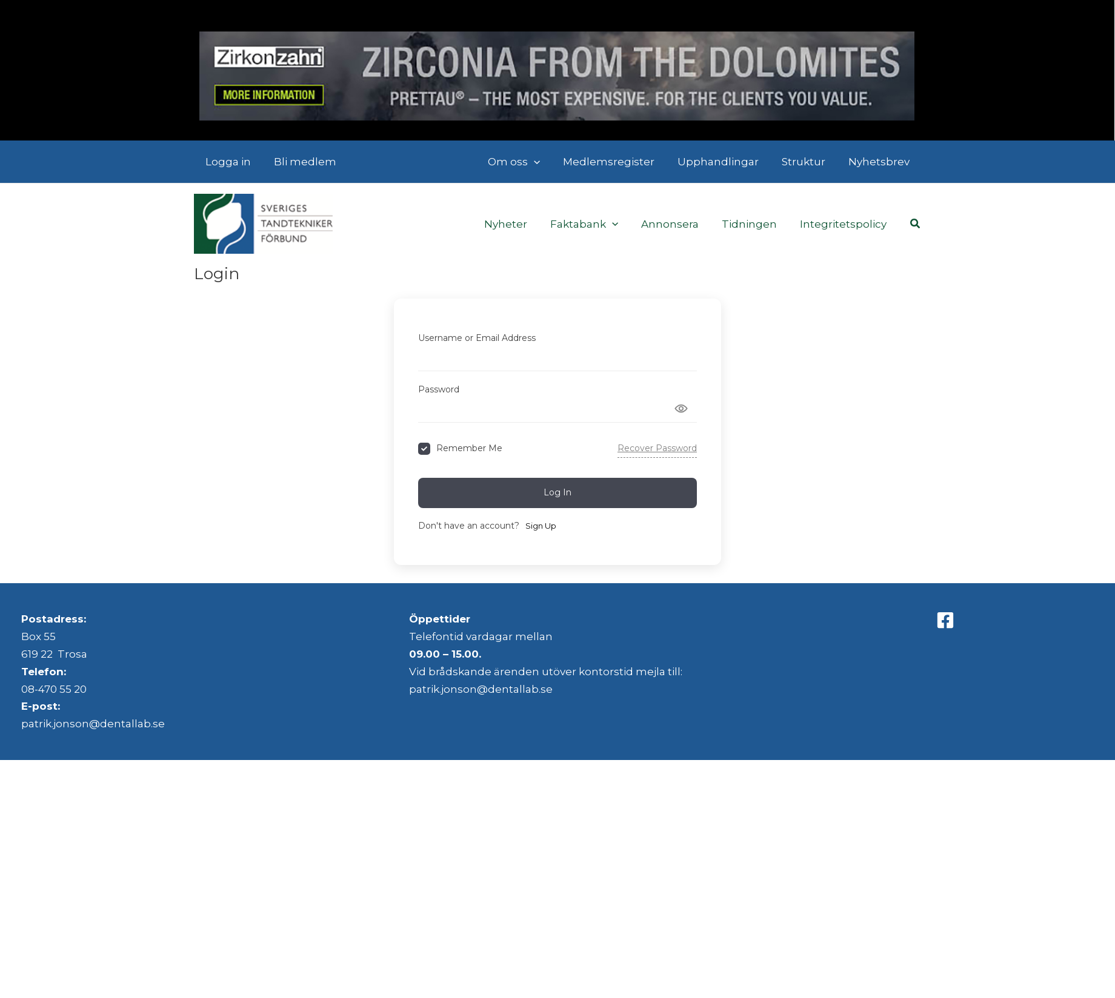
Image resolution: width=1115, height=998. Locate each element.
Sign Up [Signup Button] (540, 526)
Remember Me (469, 448)
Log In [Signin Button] (557, 492)
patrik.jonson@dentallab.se (93, 724)
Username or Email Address (477, 337)
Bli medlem (301, 162)
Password (438, 389)
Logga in (227, 162)
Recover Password (657, 448)
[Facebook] (945, 620)
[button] (545, 161)
